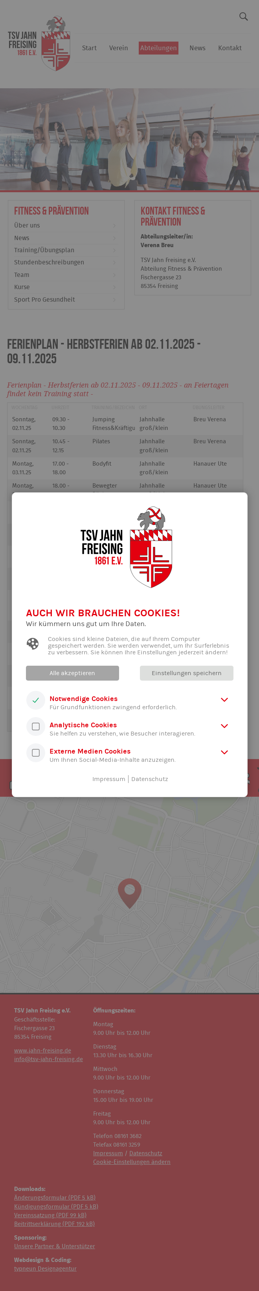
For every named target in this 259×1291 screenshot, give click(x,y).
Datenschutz (149, 779)
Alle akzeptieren (72, 673)
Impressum (108, 779)
